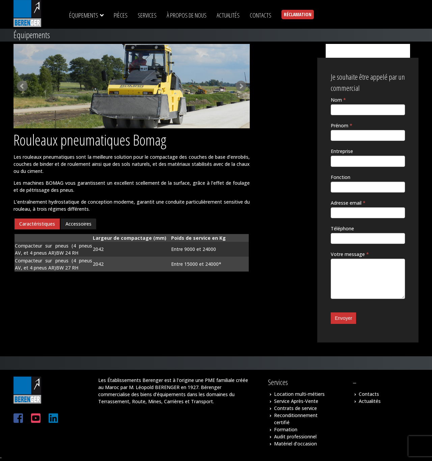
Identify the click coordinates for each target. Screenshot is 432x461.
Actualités (370, 401)
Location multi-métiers (299, 394)
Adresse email (348, 203)
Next (241, 86)
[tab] (37, 224)
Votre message (350, 254)
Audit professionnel (295, 436)
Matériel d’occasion (295, 443)
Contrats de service (295, 408)
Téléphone (342, 228)
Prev (22, 86)
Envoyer (343, 318)
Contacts (369, 394)
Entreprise (342, 151)
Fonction (340, 177)
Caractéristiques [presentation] (37, 224)
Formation (285, 429)
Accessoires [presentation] (78, 224)
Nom (338, 100)
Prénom (341, 125)
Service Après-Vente (296, 401)
